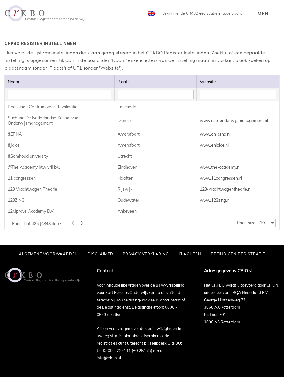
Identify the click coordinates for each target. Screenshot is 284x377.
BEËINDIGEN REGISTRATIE (238, 253)
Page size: (246, 223)
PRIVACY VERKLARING (146, 253)
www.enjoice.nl (214, 145)
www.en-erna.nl (215, 134)
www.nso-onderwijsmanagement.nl (234, 120)
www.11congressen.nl (221, 178)
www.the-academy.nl (220, 167)
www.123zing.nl (215, 200)
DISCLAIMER (100, 253)
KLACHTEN (190, 253)
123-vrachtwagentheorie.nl (225, 189)
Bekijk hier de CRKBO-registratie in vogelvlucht (202, 13)
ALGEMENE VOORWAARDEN (48, 253)
